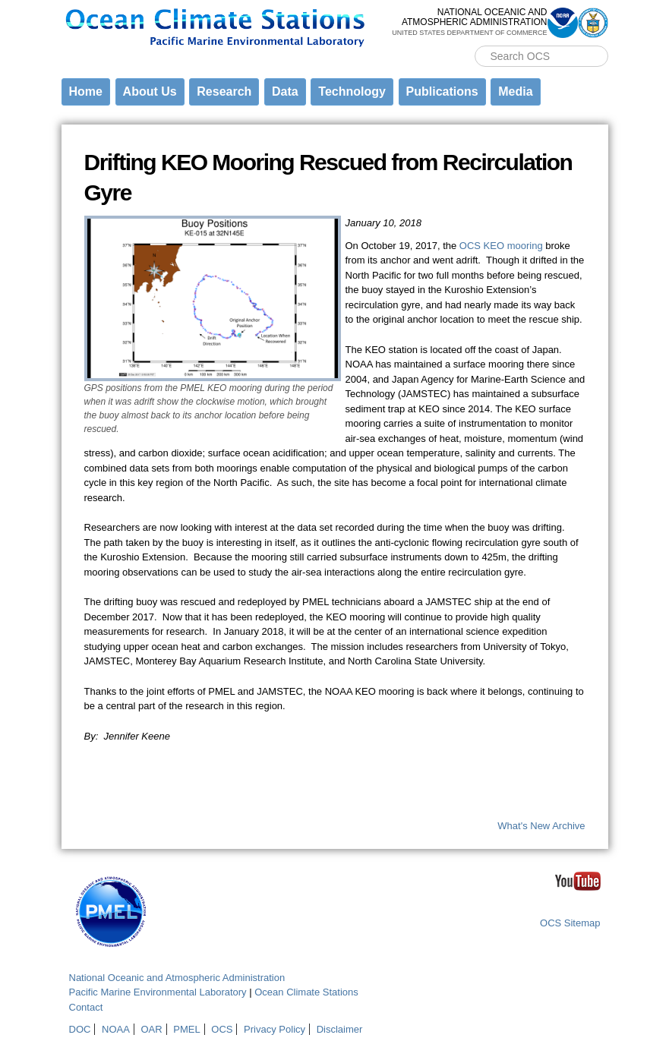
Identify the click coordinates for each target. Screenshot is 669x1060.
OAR (151, 1029)
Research (224, 91)
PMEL (186, 1029)
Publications (442, 91)
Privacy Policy (274, 1029)
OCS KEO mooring (501, 245)
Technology (352, 91)
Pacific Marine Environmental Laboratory (158, 992)
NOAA (116, 1029)
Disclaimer (340, 1029)
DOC (80, 1029)
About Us (150, 91)
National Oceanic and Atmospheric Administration (177, 977)
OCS (221, 1029)
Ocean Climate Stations (306, 992)
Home (86, 91)
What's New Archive (541, 825)
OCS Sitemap (570, 923)
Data (285, 91)
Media (515, 91)
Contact (86, 1007)
